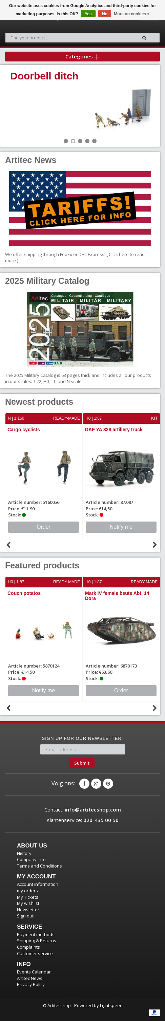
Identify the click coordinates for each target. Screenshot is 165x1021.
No (104, 14)
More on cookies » (131, 14)
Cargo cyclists (23, 429)
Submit (81, 763)
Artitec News (29, 978)
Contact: (82, 809)
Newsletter (28, 910)
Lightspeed (111, 1005)
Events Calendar (34, 972)
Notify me (121, 527)
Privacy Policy (31, 984)
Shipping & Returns (36, 940)
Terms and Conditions (39, 866)
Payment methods (36, 934)
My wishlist (28, 903)
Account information (37, 884)
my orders (27, 891)
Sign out (25, 916)
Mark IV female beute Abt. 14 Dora (117, 595)
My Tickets (27, 897)
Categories (82, 56)
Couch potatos (24, 593)
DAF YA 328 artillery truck (114, 429)
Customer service (35, 953)
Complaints (28, 947)
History (24, 853)
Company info (31, 859)
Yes (88, 14)
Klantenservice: (82, 820)
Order (43, 527)
